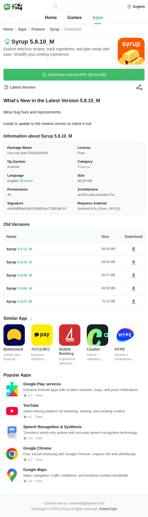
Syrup (55, 29)
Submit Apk (108, 509)
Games (75, 17)
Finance (38, 29)
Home (51, 17)
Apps (97, 17)
